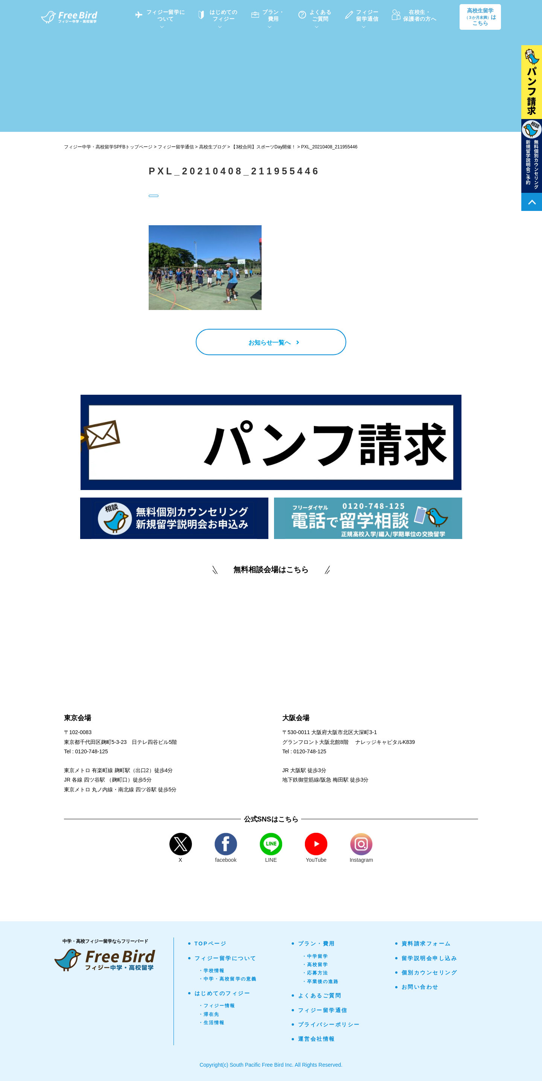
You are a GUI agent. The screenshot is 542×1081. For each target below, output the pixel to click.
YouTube (316, 848)
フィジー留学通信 (323, 1010)
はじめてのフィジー (223, 993)
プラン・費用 (316, 944)
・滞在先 (209, 1014)
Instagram (361, 848)
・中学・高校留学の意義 (227, 979)
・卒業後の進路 (320, 981)
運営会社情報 (316, 1039)
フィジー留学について (226, 958)
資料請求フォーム (426, 944)
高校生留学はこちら (480, 17)
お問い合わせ (420, 987)
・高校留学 (315, 964)
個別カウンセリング (430, 973)
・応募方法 (315, 973)
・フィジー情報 (217, 1005)
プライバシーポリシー (329, 1024)
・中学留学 (315, 956)
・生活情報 (211, 1022)
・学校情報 (211, 970)
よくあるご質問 (320, 995)
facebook (226, 848)
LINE (271, 848)
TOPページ (211, 944)
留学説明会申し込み (430, 958)
